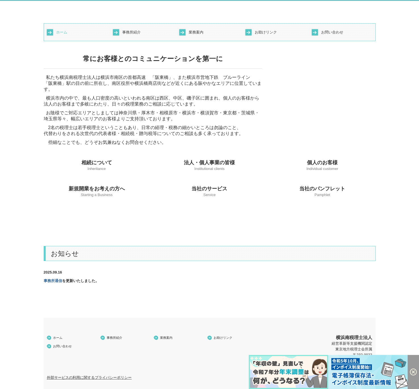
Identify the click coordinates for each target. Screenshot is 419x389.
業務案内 (196, 32)
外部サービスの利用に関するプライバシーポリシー (89, 377)
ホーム (61, 32)
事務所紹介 (131, 32)
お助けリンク (266, 32)
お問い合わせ (332, 32)
